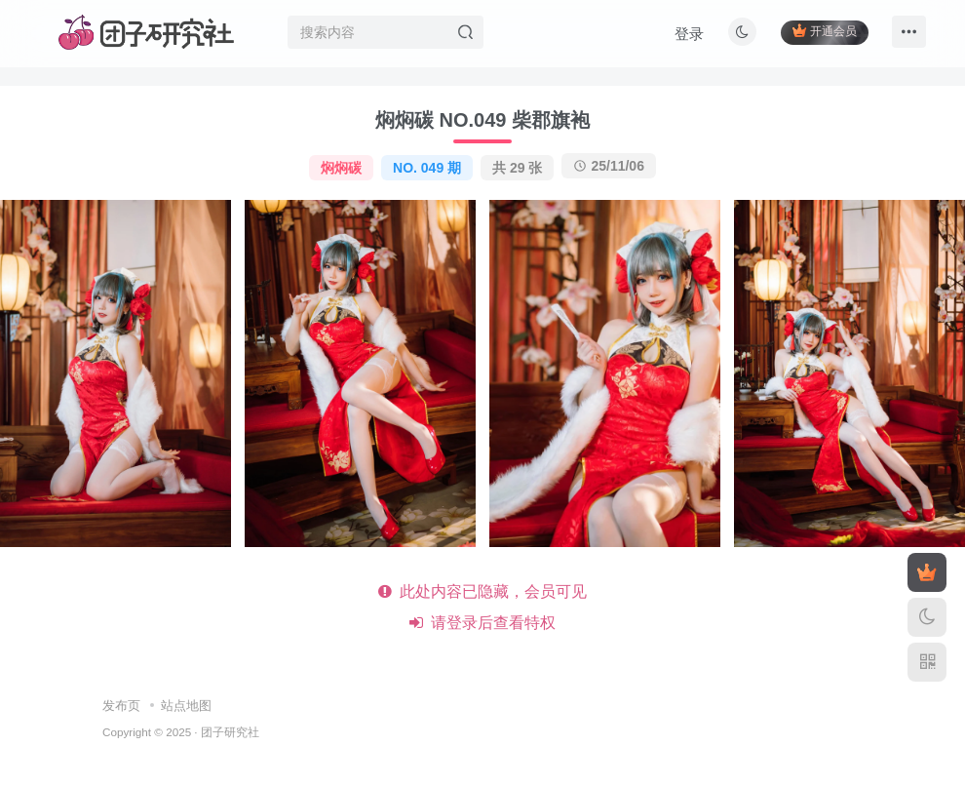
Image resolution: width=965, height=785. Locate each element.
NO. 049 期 (427, 168)
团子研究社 (230, 732)
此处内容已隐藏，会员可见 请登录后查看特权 (483, 607)
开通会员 (823, 31)
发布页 (121, 705)
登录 (688, 34)
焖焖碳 (341, 168)
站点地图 (186, 705)
